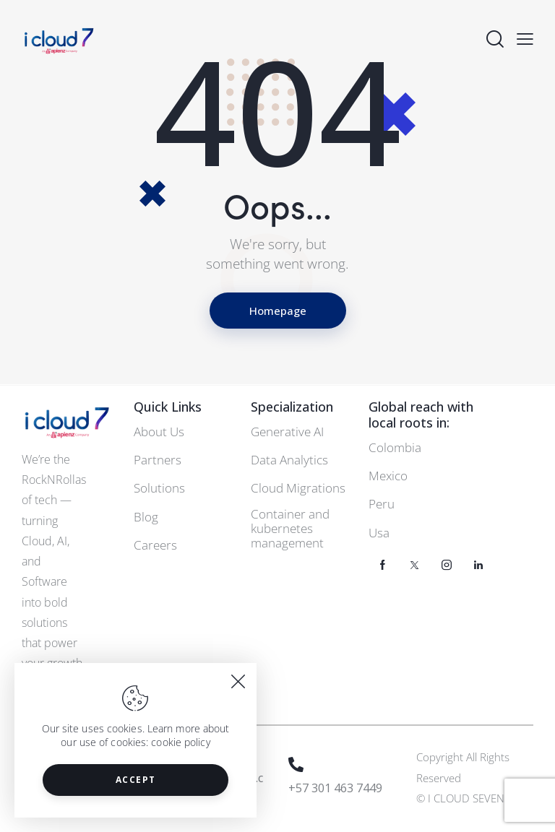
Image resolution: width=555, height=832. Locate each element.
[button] (525, 38)
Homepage (277, 310)
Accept (136, 780)
